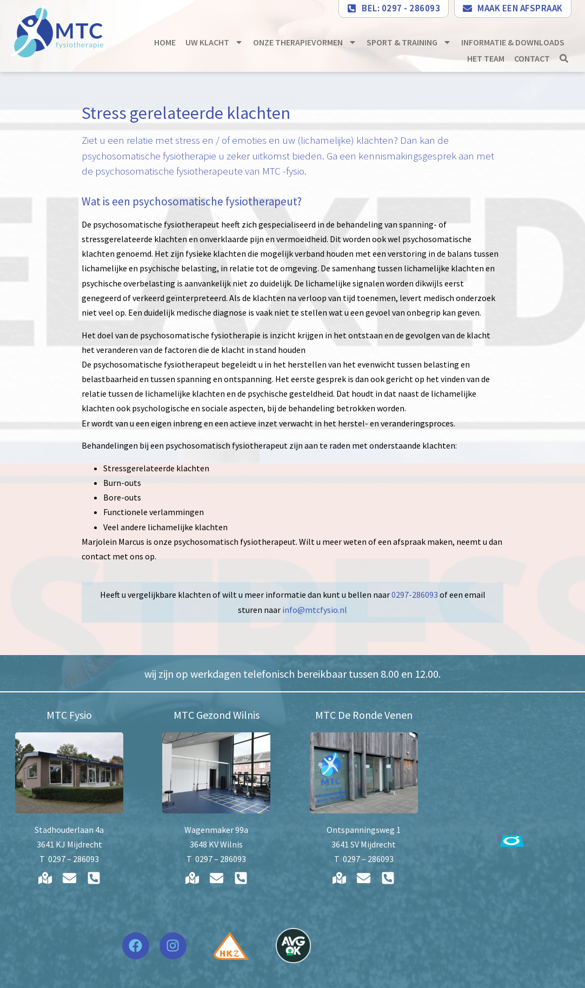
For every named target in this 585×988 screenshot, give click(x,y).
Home (165, 42)
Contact (532, 58)
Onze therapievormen (305, 42)
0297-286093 (414, 594)
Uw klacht (214, 42)
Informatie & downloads (512, 42)
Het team (485, 58)
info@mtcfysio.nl (314, 609)
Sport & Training (409, 42)
